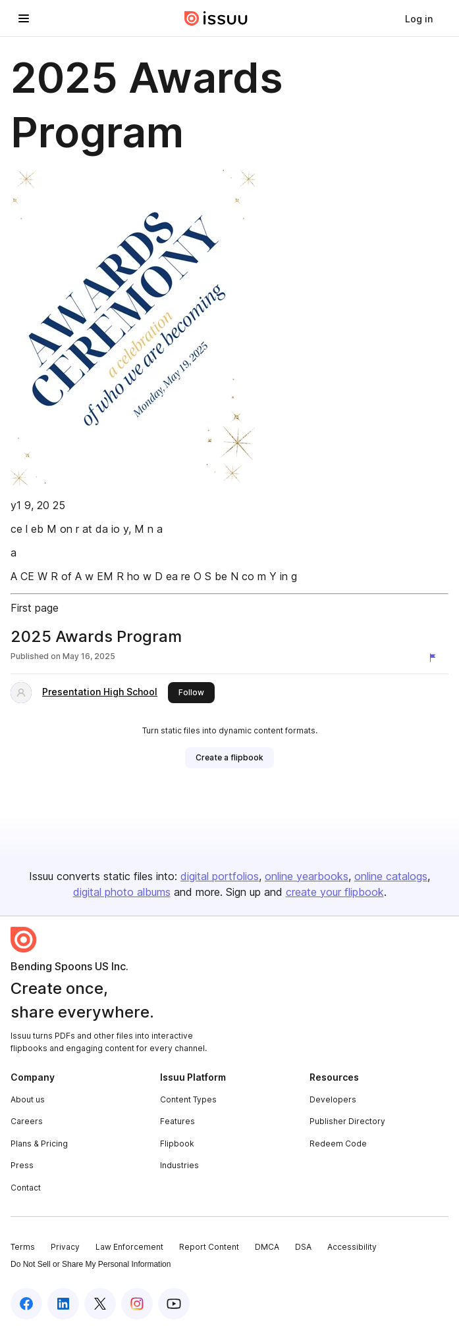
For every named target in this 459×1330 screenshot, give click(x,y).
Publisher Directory (347, 1121)
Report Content (209, 1247)
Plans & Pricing (39, 1143)
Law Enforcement (129, 1247)
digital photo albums (122, 892)
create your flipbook (335, 892)
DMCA (267, 1247)
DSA (303, 1247)
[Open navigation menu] (24, 18)
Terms (23, 1247)
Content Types (188, 1099)
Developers (333, 1099)
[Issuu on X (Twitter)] (100, 1303)
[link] (418, 18)
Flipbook (177, 1143)
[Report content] (435, 658)
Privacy (65, 1247)
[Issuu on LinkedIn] (63, 1303)
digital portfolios (219, 876)
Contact (26, 1188)
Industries (179, 1165)
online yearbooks (306, 876)
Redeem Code (338, 1143)
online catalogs (390, 876)
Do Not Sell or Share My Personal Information (91, 1264)
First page (35, 607)
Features (177, 1121)
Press (22, 1165)
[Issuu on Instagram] (137, 1303)
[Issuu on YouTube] (174, 1303)
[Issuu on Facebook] (26, 1303)
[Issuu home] (216, 18)
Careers (27, 1121)
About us (28, 1099)
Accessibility (352, 1247)
